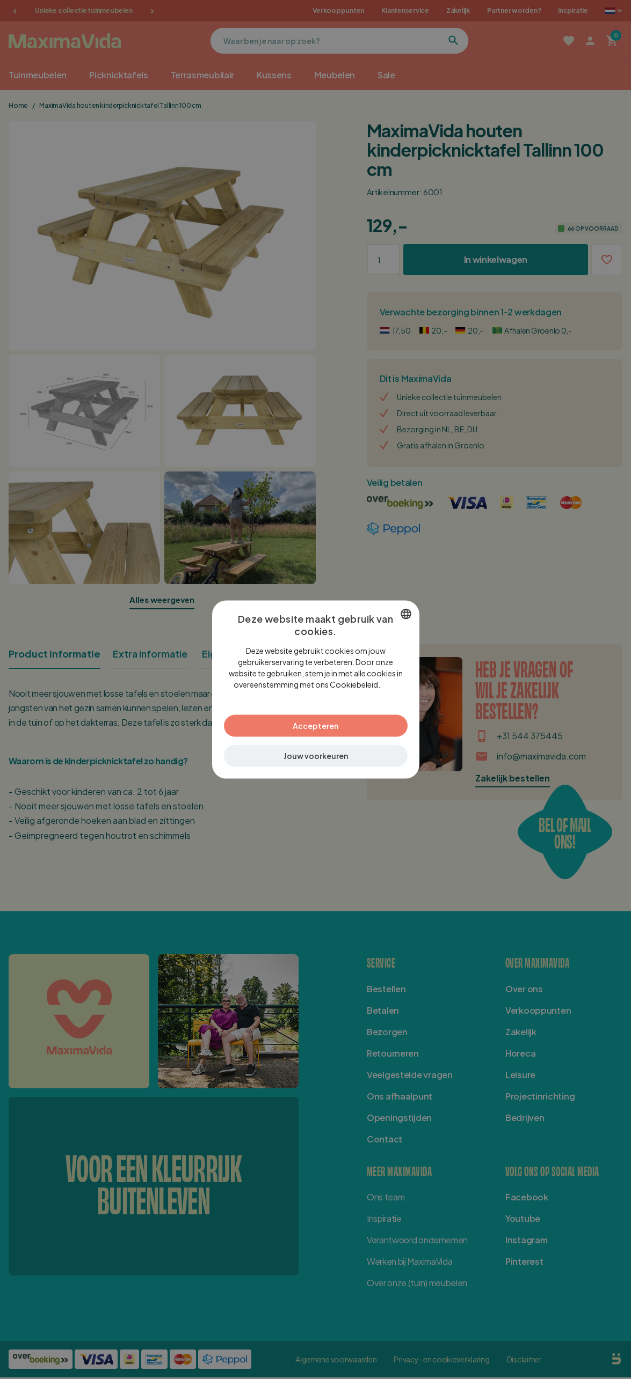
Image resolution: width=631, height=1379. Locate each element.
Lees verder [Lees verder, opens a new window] (384, 689)
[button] (316, 750)
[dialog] (315, 689)
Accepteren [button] (315, 720)
